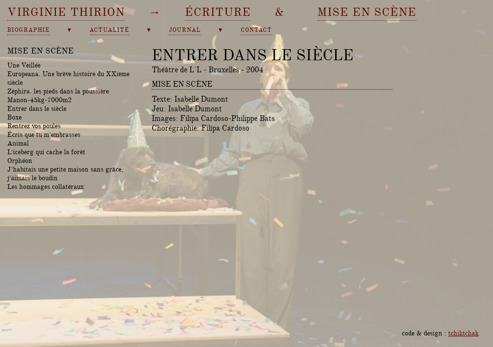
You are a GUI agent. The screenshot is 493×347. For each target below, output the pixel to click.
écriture (218, 12)
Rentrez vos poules (34, 125)
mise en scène (366, 12)
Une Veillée (23, 65)
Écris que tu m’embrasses (43, 134)
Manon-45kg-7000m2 (39, 99)
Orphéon (19, 160)
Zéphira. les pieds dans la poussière (58, 91)
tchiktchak (463, 333)
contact (256, 30)
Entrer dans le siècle (36, 108)
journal (185, 30)
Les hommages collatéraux (45, 186)
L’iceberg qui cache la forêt (46, 151)
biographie (28, 30)
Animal (18, 143)
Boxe (14, 117)
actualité (109, 30)
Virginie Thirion (66, 12)
